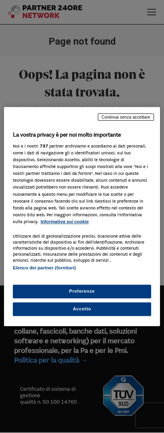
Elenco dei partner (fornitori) (44, 267)
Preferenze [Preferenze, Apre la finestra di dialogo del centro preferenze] (82, 291)
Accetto (82, 308)
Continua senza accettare (125, 117)
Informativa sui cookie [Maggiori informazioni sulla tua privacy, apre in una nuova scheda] (64, 221)
